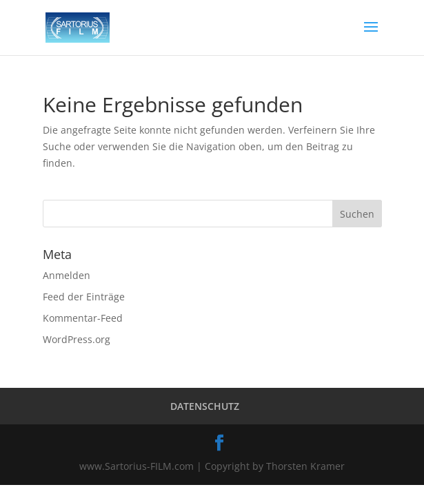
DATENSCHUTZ (204, 406)
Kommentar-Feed (83, 317)
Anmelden (66, 275)
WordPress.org (76, 339)
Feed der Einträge (84, 296)
